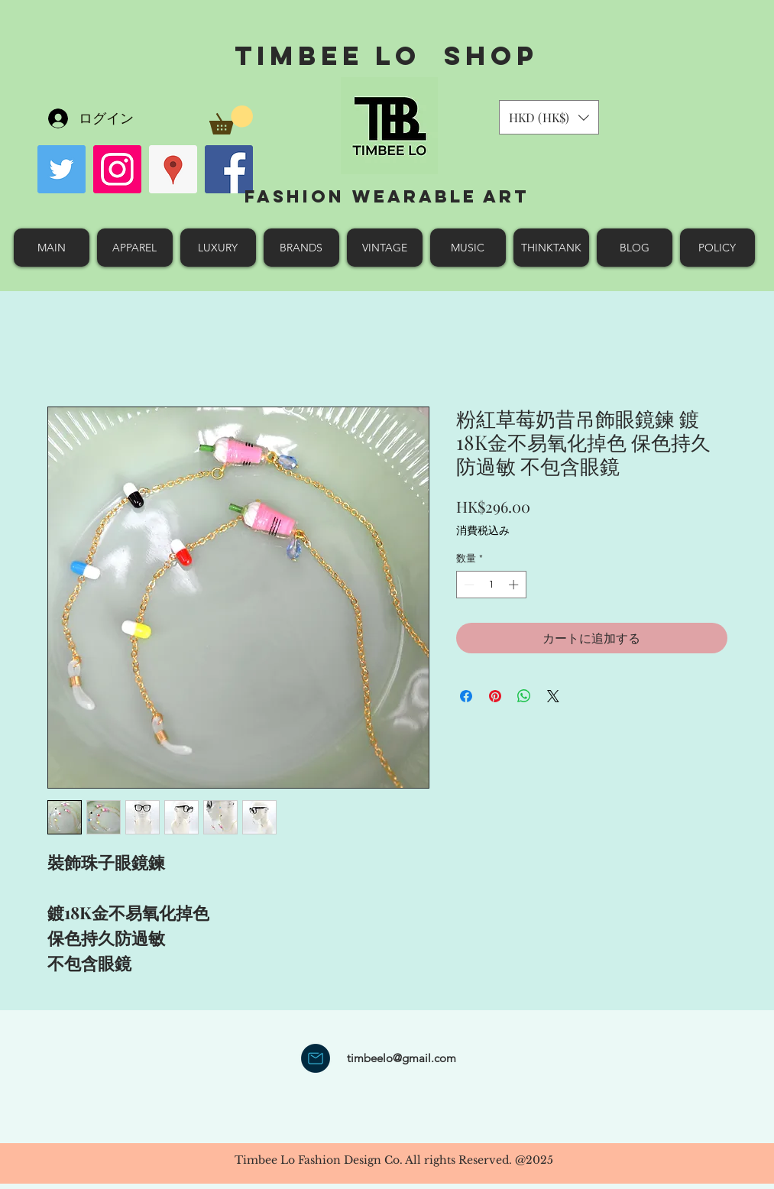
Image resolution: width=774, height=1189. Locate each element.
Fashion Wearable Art (387, 196)
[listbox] (549, 117)
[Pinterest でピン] (495, 696)
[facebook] (229, 169)
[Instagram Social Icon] (117, 169)
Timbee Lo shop (386, 55)
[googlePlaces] (173, 169)
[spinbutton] (491, 585)
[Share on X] (553, 696)
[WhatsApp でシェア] (524, 696)
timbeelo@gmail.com (401, 1058)
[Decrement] (467, 585)
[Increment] (515, 585)
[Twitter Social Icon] (61, 169)
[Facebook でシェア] (466, 696)
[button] (231, 119)
